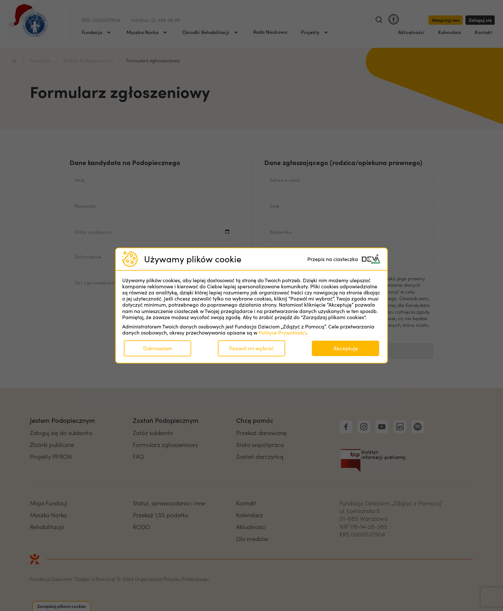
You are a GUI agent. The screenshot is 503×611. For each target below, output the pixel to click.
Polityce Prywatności (282, 332)
